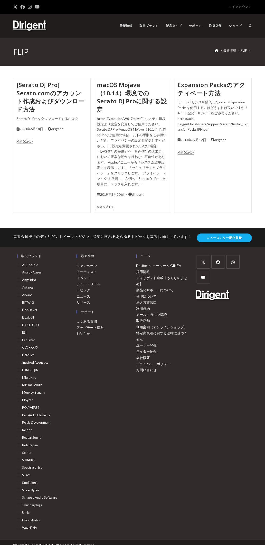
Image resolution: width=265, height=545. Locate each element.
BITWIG (28, 302)
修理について (146, 296)
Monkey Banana (33, 392)
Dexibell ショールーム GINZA (158, 265)
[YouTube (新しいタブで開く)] (37, 6)
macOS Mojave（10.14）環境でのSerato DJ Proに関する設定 (132, 97)
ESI (24, 332)
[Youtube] (203, 276)
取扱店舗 (143, 321)
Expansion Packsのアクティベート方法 (211, 89)
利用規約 (143, 308)
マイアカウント (240, 7)
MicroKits (29, 378)
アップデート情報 (90, 327)
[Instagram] (233, 262)
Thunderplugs (32, 505)
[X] (203, 262)
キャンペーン (86, 265)
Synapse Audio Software (39, 497)
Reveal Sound (31, 437)
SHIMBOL (29, 460)
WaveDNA (29, 528)
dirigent (57, 129)
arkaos (27, 295)
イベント (83, 278)
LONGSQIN (30, 370)
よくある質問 (86, 321)
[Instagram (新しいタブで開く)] (29, 6)
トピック (83, 290)
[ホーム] (216, 50)
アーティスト (86, 272)
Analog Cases (31, 272)
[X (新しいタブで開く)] (16, 6)
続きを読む (25, 141)
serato (27, 453)
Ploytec (27, 400)
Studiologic (30, 483)
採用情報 (143, 272)
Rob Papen (30, 445)
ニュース (83, 296)
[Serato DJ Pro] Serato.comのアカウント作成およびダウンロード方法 (51, 97)
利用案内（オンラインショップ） (161, 327)
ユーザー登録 (146, 345)
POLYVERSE (30, 407)
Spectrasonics (32, 467)
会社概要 (143, 358)
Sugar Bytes (30, 490)
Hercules (28, 355)
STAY (26, 475)
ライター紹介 (146, 351)
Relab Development (36, 422)
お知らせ (83, 333)
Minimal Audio (32, 385)
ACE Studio (30, 265)
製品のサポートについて (155, 290)
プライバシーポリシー (153, 364)
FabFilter (28, 340)
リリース (83, 302)
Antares (27, 287)
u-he (25, 513)
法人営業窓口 (146, 302)
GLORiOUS (30, 347)
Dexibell (28, 317)
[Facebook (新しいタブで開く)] (22, 6)
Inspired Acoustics (35, 362)
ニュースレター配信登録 (224, 238)
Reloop (27, 430)
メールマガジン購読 (151, 314)
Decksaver (29, 310)
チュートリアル (88, 284)
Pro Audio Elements (36, 415)
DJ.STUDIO (30, 325)
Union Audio (31, 520)
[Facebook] (218, 262)
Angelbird (29, 280)
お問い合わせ (146, 370)
